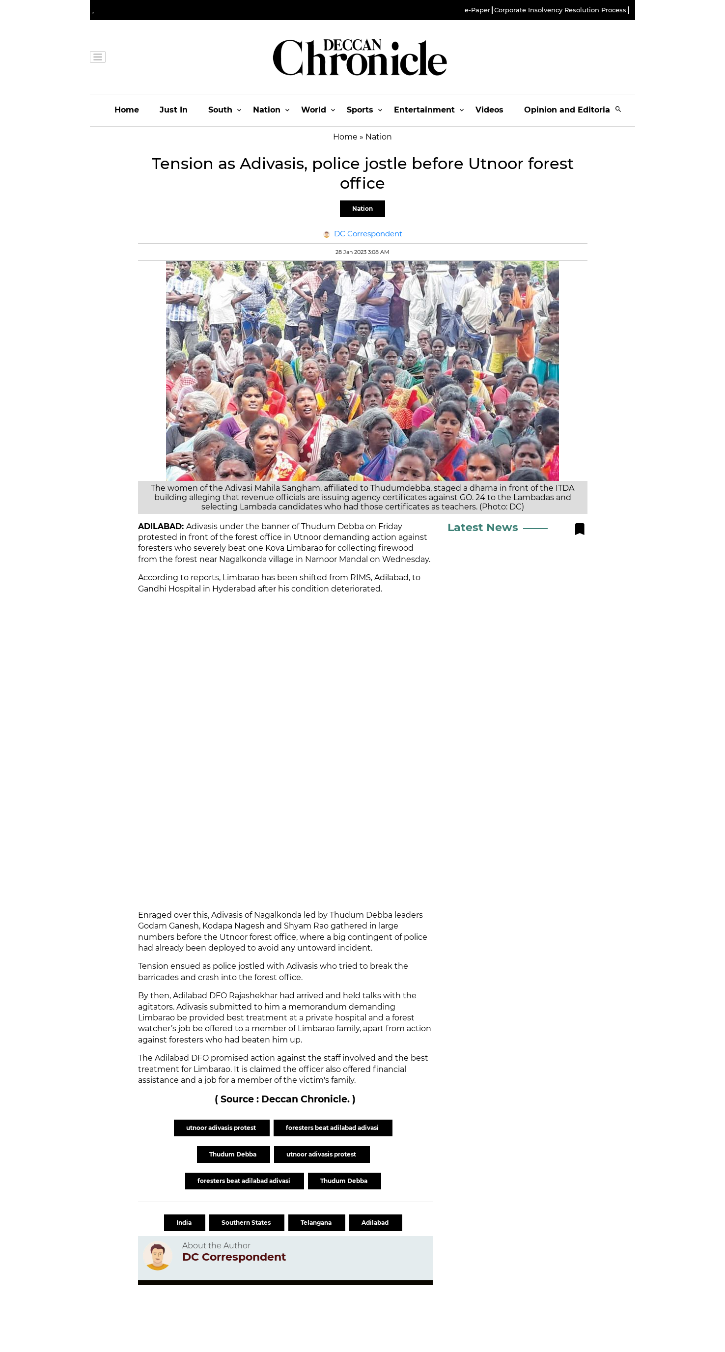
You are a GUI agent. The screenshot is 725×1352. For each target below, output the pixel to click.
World (313, 109)
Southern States (247, 1222)
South (220, 109)
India (184, 1222)
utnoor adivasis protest (221, 1127)
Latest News (482, 527)
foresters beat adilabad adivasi (333, 1127)
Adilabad (376, 1222)
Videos (489, 109)
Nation (266, 109)
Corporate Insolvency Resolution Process (560, 10)
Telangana (317, 1222)
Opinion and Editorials (570, 109)
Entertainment (424, 109)
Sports (360, 109)
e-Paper (477, 10)
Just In (174, 109)
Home (126, 109)
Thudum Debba (233, 1154)
